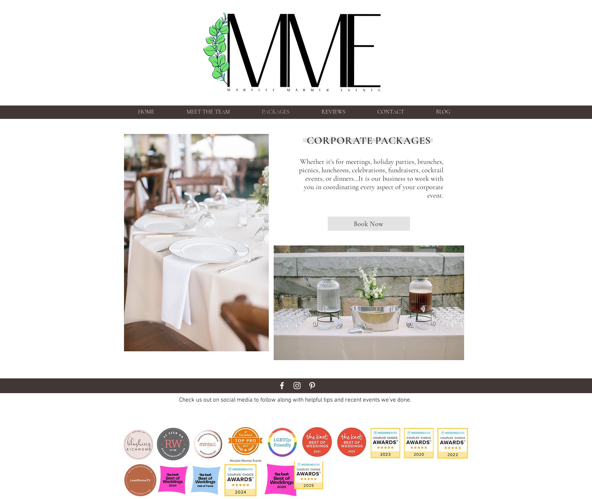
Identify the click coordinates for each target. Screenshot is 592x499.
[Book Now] (369, 224)
